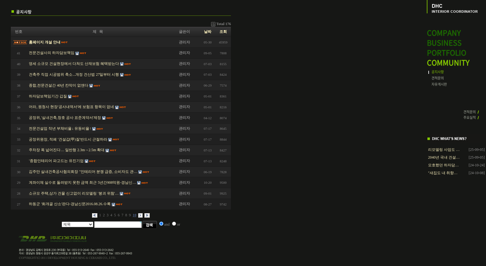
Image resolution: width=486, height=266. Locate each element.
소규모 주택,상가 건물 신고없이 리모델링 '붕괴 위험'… (73, 193)
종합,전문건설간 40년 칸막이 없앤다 (58, 85)
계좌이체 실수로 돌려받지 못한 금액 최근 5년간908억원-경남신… (82, 182)
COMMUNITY (448, 63)
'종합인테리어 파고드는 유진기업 (56, 161)
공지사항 (437, 71)
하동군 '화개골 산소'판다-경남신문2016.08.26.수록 (69, 204)
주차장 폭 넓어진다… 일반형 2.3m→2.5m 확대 (66, 150)
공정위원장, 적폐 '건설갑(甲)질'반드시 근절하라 (68, 139)
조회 (223, 31)
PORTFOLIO (446, 53)
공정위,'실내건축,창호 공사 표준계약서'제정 (65, 117)
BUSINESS (444, 43)
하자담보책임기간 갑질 (48, 96)
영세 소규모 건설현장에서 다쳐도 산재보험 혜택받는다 (74, 63)
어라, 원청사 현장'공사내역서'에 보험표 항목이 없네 (71, 107)
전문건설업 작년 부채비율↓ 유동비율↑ (60, 128)
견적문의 (437, 78)
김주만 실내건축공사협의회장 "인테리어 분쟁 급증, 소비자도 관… (83, 171)
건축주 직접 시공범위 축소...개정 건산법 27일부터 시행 (74, 74)
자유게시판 (439, 84)
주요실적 (469, 117)
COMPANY (444, 33)
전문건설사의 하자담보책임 (51, 53)
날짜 (207, 31)
